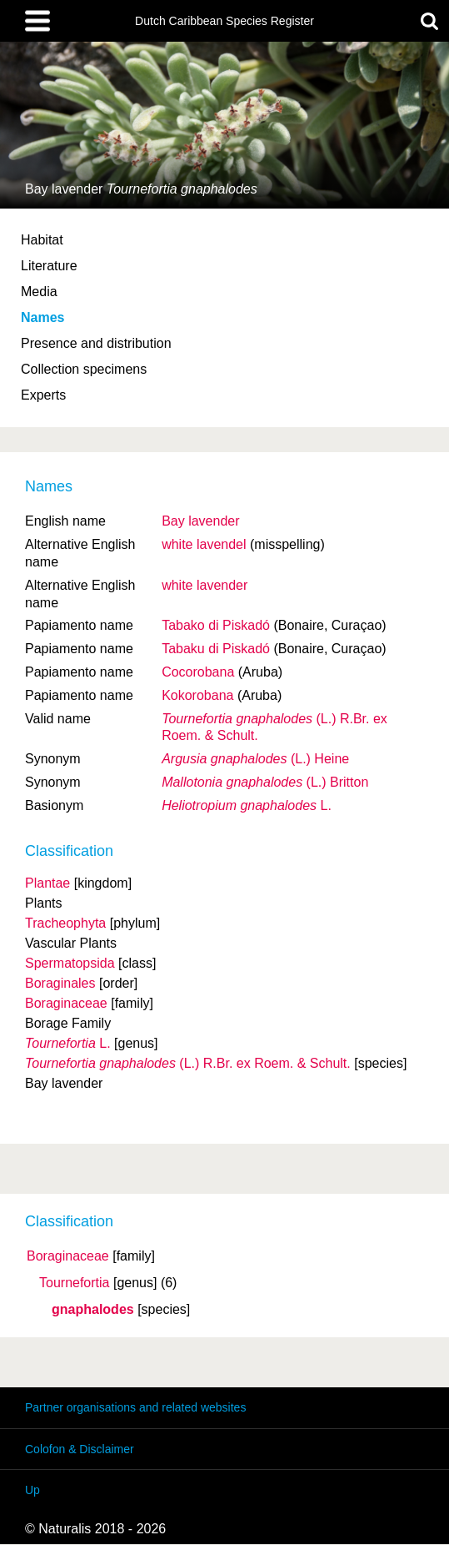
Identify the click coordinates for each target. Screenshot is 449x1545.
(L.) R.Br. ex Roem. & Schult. (188, 1063)
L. (247, 805)
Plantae (47, 883)
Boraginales (60, 983)
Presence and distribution (96, 343)
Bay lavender (200, 521)
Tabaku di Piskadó (216, 649)
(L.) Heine (255, 759)
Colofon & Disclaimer (79, 1449)
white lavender (204, 585)
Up (32, 1490)
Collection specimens (84, 369)
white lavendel (204, 544)
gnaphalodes (93, 1309)
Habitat (42, 240)
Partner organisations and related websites (135, 1407)
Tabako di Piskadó (216, 625)
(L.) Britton (265, 782)
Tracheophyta (65, 923)
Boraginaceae (68, 1256)
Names (42, 317)
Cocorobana (198, 672)
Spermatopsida (70, 963)
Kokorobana (197, 695)
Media (39, 291)
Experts (43, 395)
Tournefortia (74, 1283)
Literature (49, 266)
